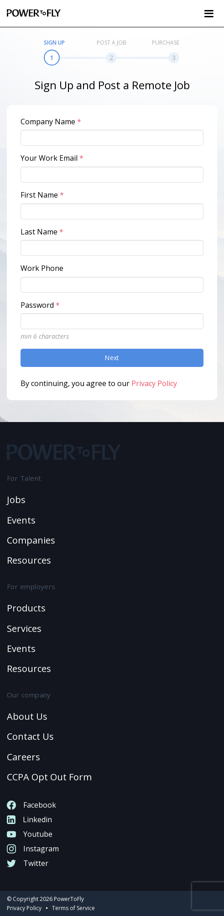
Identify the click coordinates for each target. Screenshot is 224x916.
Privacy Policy (154, 383)
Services (24, 628)
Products (26, 608)
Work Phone (42, 268)
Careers (23, 757)
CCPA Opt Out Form (49, 777)
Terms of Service (73, 908)
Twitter (27, 863)
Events (21, 520)
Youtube (29, 834)
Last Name (42, 232)
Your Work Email (52, 158)
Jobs (16, 500)
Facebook (31, 805)
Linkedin (29, 819)
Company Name (51, 122)
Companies (31, 540)
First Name (42, 195)
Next (111, 357)
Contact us (30, 736)
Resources (29, 560)
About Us (27, 716)
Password (40, 305)
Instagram (33, 849)
